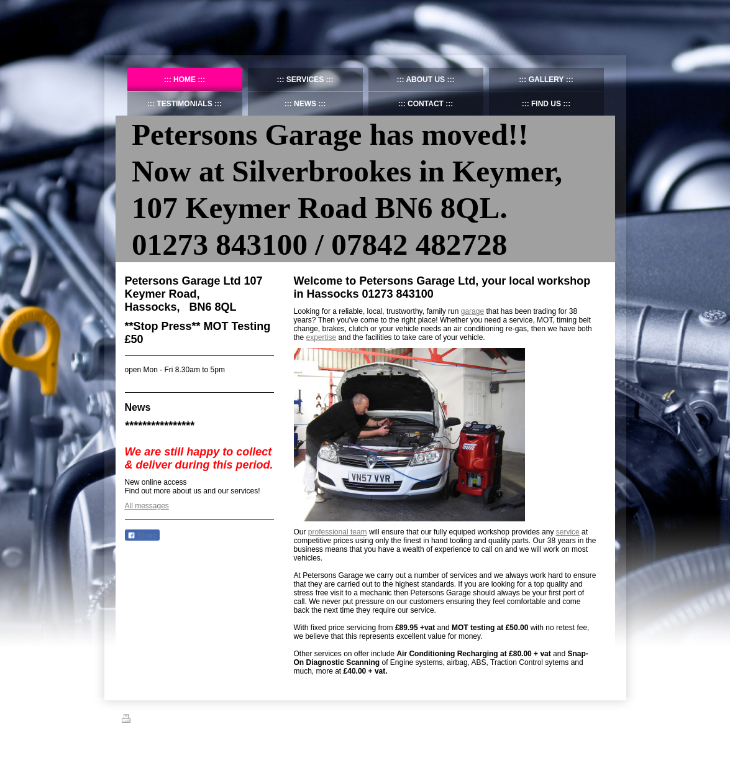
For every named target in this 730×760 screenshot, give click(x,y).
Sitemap (166, 720)
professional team (337, 532)
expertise (321, 337)
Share (142, 535)
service (568, 532)
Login (600, 718)
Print (136, 720)
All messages (147, 505)
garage (472, 311)
